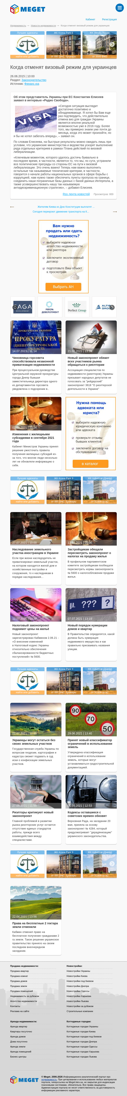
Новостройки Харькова (79, 996)
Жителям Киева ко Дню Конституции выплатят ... (66, 207)
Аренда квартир (18, 1026)
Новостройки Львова (78, 1001)
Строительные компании (80, 1011)
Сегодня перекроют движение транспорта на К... (61, 211)
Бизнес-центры (18, 1056)
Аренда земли (17, 1046)
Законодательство (34, 80)
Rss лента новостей (76, 194)
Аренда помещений (20, 1051)
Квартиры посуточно (21, 1031)
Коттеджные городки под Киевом (84, 1036)
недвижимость (49, 1079)
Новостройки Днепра (78, 986)
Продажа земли (18, 986)
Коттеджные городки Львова (82, 1056)
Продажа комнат (19, 976)
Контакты (15, 1006)
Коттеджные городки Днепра (82, 1041)
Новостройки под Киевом (80, 981)
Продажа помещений (21, 991)
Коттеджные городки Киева (81, 1031)
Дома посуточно (18, 1041)
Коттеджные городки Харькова (83, 1051)
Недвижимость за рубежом (24, 996)
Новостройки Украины (78, 971)
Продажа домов (18, 981)
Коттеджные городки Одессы (82, 1046)
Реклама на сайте (19, 1011)
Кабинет (90, 19)
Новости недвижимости (43, 25)
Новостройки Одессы (78, 991)
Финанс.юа (31, 83)
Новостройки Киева (77, 976)
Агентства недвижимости (23, 1001)
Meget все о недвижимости (24, 1080)
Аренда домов (17, 1036)
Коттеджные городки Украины (82, 1026)
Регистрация (109, 19)
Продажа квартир (19, 971)
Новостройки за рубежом (80, 1006)
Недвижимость (18, 25)
